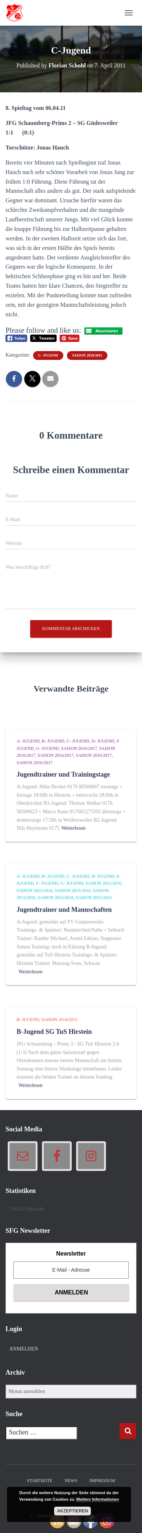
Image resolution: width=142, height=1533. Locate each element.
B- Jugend (53, 741)
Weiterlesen (73, 828)
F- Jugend (47, 883)
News (71, 1480)
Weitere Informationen (97, 1499)
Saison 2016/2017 (79, 748)
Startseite (39, 1480)
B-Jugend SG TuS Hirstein (54, 1031)
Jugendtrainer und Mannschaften (64, 909)
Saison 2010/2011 (87, 355)
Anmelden (23, 1349)
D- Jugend (103, 741)
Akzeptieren (72, 1511)
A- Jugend (28, 741)
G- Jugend (47, 748)
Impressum (102, 1480)
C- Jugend (48, 355)
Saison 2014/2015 (60, 1019)
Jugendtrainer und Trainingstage (63, 774)
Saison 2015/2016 (103, 883)
